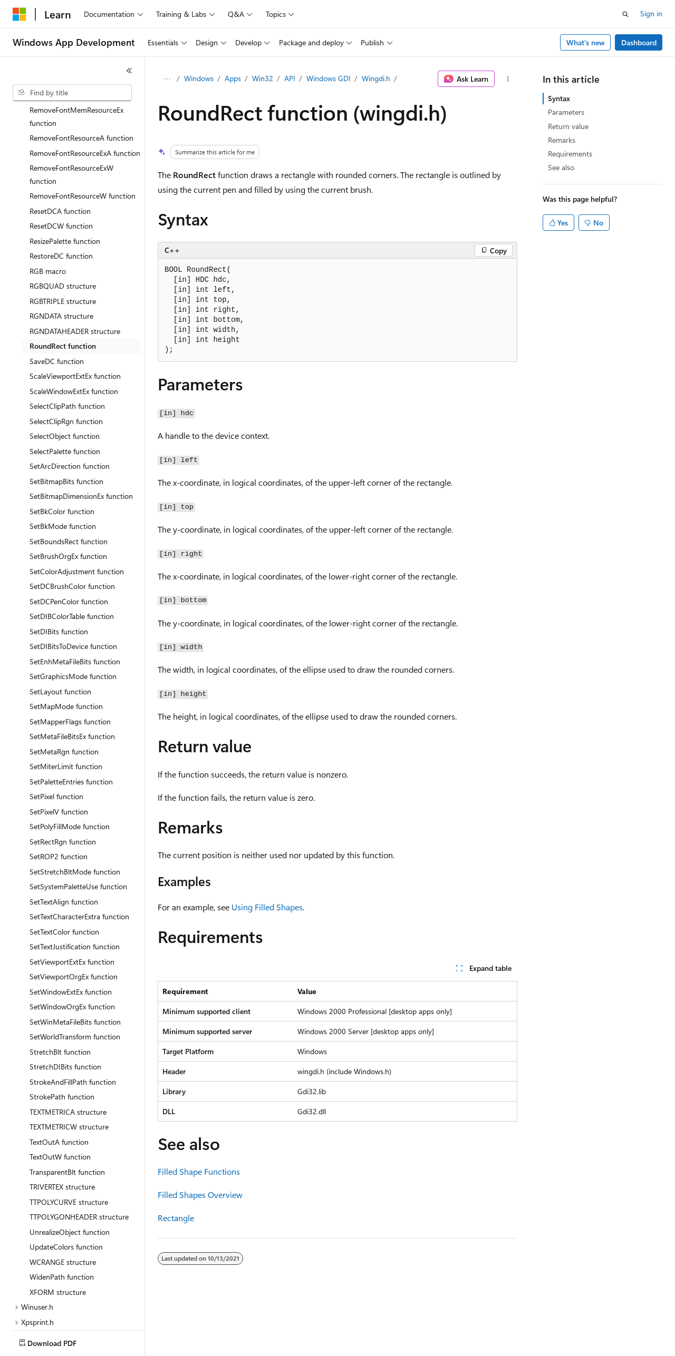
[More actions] (508, 79)
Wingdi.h (376, 78)
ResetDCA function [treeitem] (60, 149)
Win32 (262, 78)
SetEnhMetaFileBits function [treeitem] (75, 600)
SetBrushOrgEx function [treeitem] (68, 494)
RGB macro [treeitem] (48, 209)
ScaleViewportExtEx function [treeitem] (75, 314)
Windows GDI (328, 78)
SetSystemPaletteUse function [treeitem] (78, 825)
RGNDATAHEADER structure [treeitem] (75, 269)
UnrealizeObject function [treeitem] (70, 1170)
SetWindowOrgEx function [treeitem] (72, 945)
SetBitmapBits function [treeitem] (66, 420)
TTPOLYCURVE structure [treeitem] (69, 1140)
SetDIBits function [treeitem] (59, 570)
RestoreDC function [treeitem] (61, 194)
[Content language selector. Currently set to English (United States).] (61, 1340)
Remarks (561, 140)
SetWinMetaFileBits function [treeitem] (75, 960)
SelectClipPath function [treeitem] (67, 344)
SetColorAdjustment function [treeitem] (77, 510)
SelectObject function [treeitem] (65, 374)
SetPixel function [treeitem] (56, 735)
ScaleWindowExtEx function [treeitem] (74, 330)
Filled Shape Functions (199, 1171)
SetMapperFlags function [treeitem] (70, 660)
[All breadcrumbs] (167, 79)
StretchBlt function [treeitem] (60, 990)
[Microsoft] (19, 14)
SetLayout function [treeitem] (60, 630)
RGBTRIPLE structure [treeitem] (63, 239)
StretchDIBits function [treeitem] (65, 1005)
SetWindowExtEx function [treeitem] (71, 930)
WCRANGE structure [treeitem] (63, 1200)
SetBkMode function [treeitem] (63, 464)
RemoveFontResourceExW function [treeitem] (71, 112)
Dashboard (639, 42)
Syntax (559, 98)
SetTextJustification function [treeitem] (75, 885)
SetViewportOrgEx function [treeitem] (74, 915)
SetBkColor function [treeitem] (62, 450)
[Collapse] (129, 70)
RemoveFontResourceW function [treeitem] (83, 134)
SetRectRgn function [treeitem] (63, 780)
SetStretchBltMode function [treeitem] (75, 810)
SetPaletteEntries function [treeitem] (71, 720)
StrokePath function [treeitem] (62, 1035)
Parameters (566, 112)
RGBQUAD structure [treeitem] (63, 224)
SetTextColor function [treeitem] (64, 870)
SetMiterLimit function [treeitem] (66, 705)
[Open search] (625, 14)
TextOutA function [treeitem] (59, 1080)
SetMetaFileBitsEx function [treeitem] (72, 675)
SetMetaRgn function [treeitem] (64, 690)
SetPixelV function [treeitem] (59, 750)
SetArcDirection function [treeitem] (70, 404)
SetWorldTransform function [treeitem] (75, 975)
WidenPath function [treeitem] (62, 1215)
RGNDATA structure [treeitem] (61, 254)
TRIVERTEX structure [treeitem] (62, 1125)
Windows (199, 78)
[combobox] (72, 92)
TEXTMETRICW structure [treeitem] (69, 1065)
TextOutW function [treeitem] (60, 1095)
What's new (585, 42)
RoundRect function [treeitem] (63, 284)
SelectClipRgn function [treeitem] (66, 360)
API (289, 78)
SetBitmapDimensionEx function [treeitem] (81, 434)
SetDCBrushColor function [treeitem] (72, 524)
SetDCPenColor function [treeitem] (69, 540)
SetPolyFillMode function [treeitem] (70, 765)
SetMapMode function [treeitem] (66, 645)
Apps (233, 78)
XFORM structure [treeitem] (58, 1230)
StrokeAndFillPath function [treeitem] (73, 1020)
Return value (568, 126)
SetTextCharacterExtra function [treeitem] (79, 855)
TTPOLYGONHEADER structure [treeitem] (79, 1155)
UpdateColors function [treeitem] (66, 1185)
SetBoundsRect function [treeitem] (69, 480)
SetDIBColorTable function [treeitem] (72, 554)
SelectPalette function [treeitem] (65, 390)
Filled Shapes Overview (200, 1194)
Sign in (651, 13)
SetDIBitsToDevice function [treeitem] (73, 584)
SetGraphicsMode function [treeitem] (73, 615)
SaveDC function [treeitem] (57, 299)
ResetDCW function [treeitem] (61, 164)
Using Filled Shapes (267, 906)
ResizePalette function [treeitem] (65, 179)
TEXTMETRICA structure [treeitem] (68, 1050)
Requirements (570, 154)
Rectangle (176, 1217)
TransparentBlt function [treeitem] (67, 1110)
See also (561, 167)
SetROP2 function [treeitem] (59, 795)
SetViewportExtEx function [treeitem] (72, 900)
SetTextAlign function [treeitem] (64, 840)
